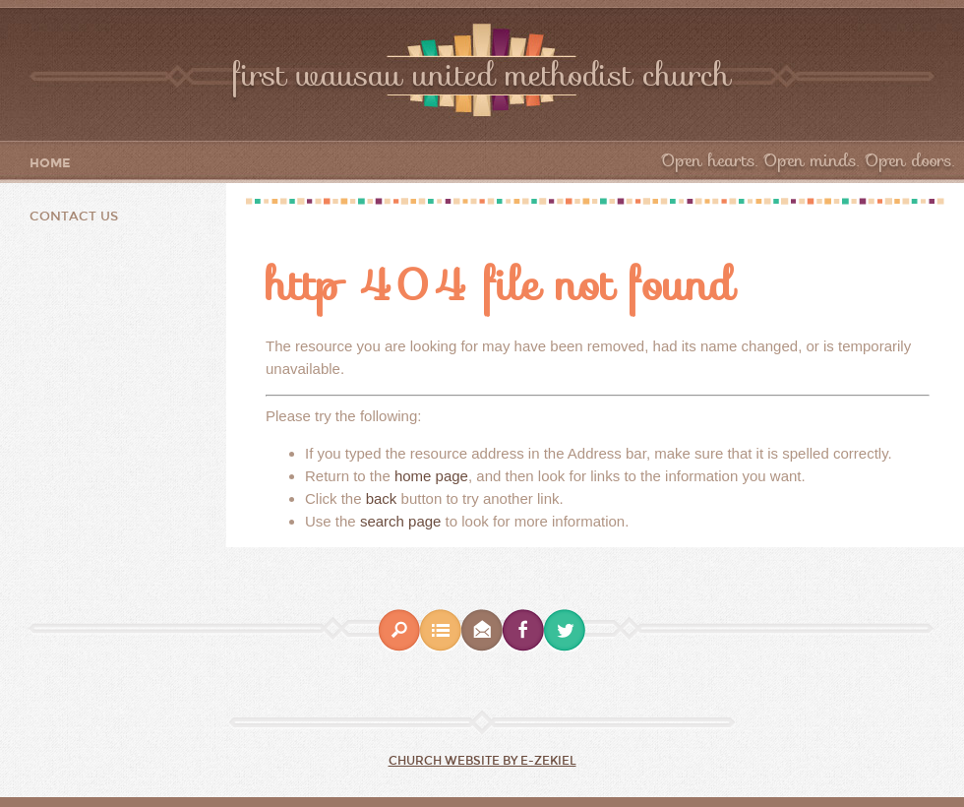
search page (401, 521)
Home (50, 163)
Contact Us (74, 216)
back (381, 498)
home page (431, 475)
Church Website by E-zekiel (482, 761)
